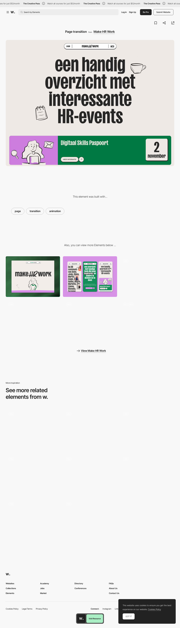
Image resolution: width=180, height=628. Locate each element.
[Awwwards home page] (81, 618)
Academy (44, 583)
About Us (113, 588)
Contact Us (114, 593)
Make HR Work (104, 31)
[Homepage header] (147, 276)
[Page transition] (90, 474)
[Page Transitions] (33, 429)
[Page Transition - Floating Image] (90, 429)
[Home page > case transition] (90, 519)
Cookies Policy (12, 609)
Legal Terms (27, 609)
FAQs (111, 583)
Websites (10, 583)
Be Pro (146, 12)
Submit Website (163, 12)
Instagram (107, 609)
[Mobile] (90, 276)
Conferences (80, 588)
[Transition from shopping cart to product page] (147, 429)
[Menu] (90, 320)
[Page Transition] (33, 474)
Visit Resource (95, 618)
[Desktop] (33, 276)
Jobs (42, 588)
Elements (10, 593)
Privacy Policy (42, 609)
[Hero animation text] (147, 320)
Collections (11, 588)
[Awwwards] (13, 12)
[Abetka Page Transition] (33, 519)
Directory (79, 583)
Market (43, 593)
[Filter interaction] (33, 320)
